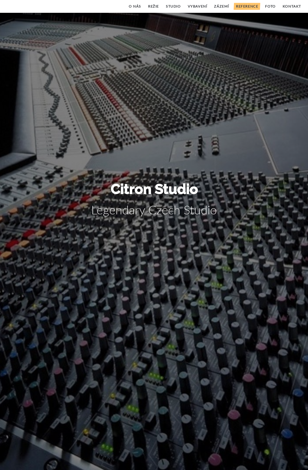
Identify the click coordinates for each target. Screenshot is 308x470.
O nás (135, 6)
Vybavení (197, 6)
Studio (173, 6)
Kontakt (292, 6)
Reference (247, 6)
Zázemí (221, 6)
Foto (270, 6)
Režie (153, 6)
